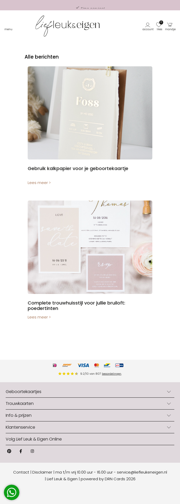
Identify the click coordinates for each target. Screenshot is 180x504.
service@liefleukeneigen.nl (142, 472)
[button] (148, 26)
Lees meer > (39, 182)
